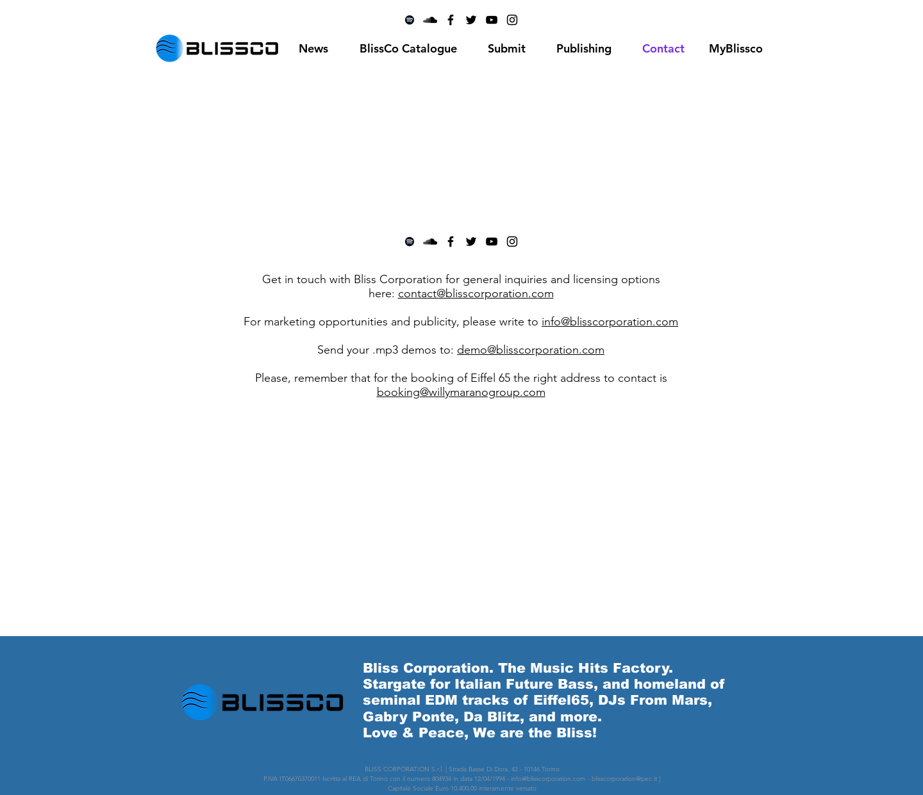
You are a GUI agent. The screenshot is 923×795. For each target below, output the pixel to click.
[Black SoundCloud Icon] (430, 241)
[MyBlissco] (735, 49)
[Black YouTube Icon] (492, 241)
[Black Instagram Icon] (512, 241)
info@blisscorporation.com (610, 322)
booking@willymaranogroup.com (461, 392)
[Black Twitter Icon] (471, 241)
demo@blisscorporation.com (530, 350)
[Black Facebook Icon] (451, 241)
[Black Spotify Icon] (410, 241)
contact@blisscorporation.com (476, 293)
